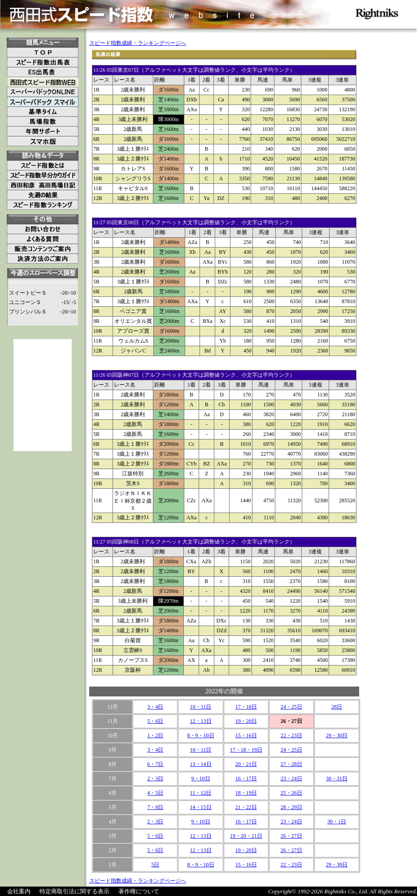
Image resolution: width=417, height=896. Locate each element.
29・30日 (337, 735)
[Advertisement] (43, 395)
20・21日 (246, 764)
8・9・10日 (200, 735)
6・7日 (155, 764)
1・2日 (155, 735)
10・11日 (201, 707)
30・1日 (336, 821)
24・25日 (291, 707)
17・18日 (246, 707)
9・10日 (200, 778)
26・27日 (291, 836)
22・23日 (291, 735)
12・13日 (201, 721)
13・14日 (201, 764)
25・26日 (291, 793)
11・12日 (201, 793)
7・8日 (155, 807)
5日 (155, 864)
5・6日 (155, 721)
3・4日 (155, 707)
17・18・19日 (246, 750)
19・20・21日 (246, 836)
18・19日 (246, 793)
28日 (336, 707)
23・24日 (291, 778)
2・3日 (155, 778)
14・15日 (201, 807)
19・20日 (246, 721)
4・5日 (155, 793)
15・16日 (246, 735)
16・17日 (246, 778)
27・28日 (291, 764)
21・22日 (246, 807)
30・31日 (337, 778)
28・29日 (291, 807)
